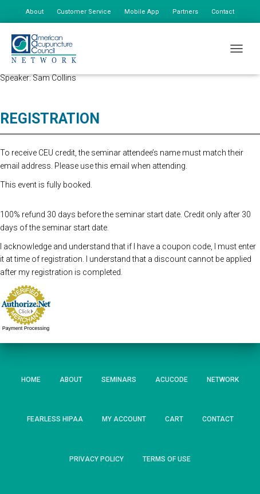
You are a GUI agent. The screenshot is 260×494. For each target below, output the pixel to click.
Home (31, 380)
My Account (124, 419)
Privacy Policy (96, 459)
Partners (185, 11)
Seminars (118, 380)
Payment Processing (26, 328)
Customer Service (84, 11)
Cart (174, 419)
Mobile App (141, 11)
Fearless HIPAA (55, 419)
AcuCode (171, 380)
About (35, 11)
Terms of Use (167, 459)
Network (223, 380)
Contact (222, 11)
